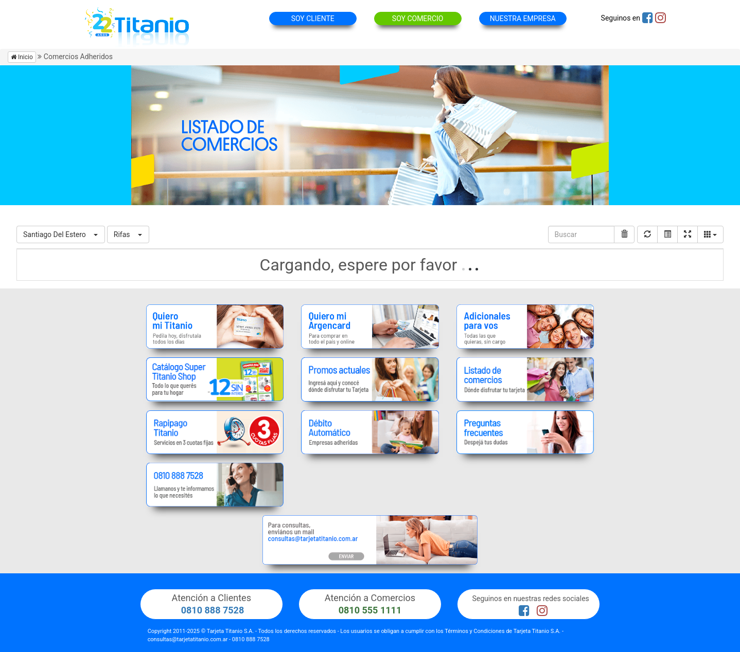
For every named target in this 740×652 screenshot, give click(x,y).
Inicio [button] (22, 57)
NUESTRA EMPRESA (523, 18)
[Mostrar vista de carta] (667, 234)
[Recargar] (647, 234)
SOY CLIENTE (312, 18)
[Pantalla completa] (687, 234)
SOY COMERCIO (418, 18)
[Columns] (710, 234)
